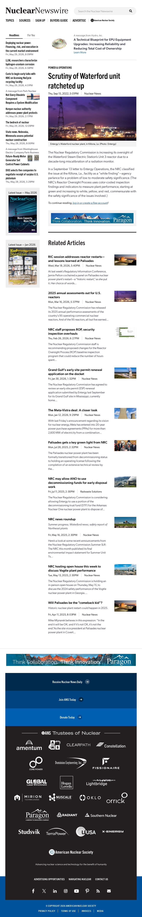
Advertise (79, 20)
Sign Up (40, 20)
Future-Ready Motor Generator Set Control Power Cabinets (17, 160)
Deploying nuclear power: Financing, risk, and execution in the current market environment (22, 46)
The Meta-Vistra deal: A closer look (72, 410)
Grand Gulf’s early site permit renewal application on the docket (75, 372)
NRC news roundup (62, 519)
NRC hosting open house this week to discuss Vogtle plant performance (74, 568)
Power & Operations (60, 67)
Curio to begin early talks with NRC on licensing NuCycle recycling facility (20, 77)
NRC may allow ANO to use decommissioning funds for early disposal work (77, 482)
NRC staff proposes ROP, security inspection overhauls (71, 331)
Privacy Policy (46, 910)
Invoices (86, 910)
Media (100, 910)
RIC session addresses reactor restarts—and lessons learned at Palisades (76, 258)
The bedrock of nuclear (17, 122)
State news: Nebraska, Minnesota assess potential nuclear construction (19, 135)
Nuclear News (92, 93)
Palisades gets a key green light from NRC (77, 442)
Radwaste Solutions (91, 491)
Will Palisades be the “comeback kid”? (75, 602)
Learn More (80, 52)
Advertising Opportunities (49, 879)
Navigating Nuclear (80, 879)
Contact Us (101, 879)
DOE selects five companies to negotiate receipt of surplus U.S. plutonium (22, 174)
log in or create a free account (90, 203)
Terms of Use (68, 910)
